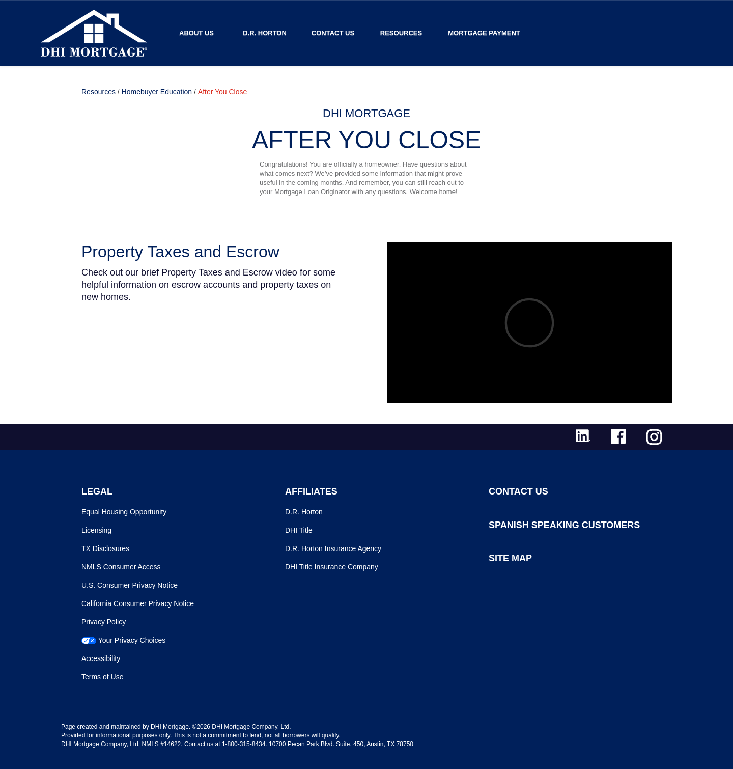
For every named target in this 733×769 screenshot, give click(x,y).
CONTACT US (518, 491)
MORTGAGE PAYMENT (484, 33)
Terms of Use (102, 677)
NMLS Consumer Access (121, 567)
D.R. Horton (265, 33)
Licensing (96, 530)
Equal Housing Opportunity (123, 512)
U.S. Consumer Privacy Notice (129, 585)
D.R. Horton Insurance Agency (333, 548)
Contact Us (333, 33)
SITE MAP (510, 558)
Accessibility (100, 658)
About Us (196, 33)
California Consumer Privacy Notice (137, 603)
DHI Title (299, 530)
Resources (401, 33)
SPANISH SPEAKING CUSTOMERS (564, 525)
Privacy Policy (103, 622)
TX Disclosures (105, 548)
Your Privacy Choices (132, 640)
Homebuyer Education (157, 92)
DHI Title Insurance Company (331, 567)
